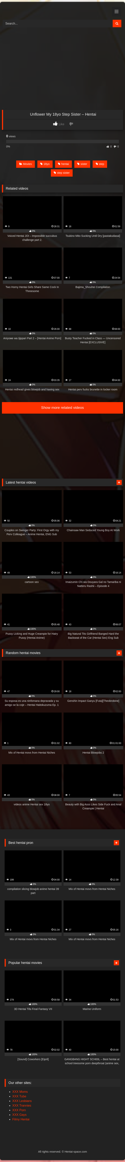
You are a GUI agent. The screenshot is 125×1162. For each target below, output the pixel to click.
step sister (62, 172)
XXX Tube (19, 1096)
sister (82, 163)
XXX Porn (19, 1110)
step (100, 163)
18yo (44, 163)
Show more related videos (62, 408)
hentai (63, 163)
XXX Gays (19, 1114)
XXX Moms (20, 1091)
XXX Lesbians (22, 1101)
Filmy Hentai (20, 1119)
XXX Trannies (21, 1105)
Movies (25, 163)
